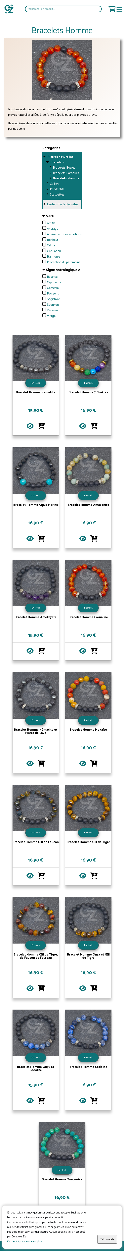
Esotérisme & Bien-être (62, 204)
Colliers (54, 184)
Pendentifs (57, 189)
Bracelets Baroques (66, 173)
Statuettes (57, 194)
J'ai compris (107, 1239)
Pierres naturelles (60, 157)
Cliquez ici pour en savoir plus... (25, 1241)
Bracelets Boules (64, 167)
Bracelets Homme (66, 178)
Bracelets (57, 162)
